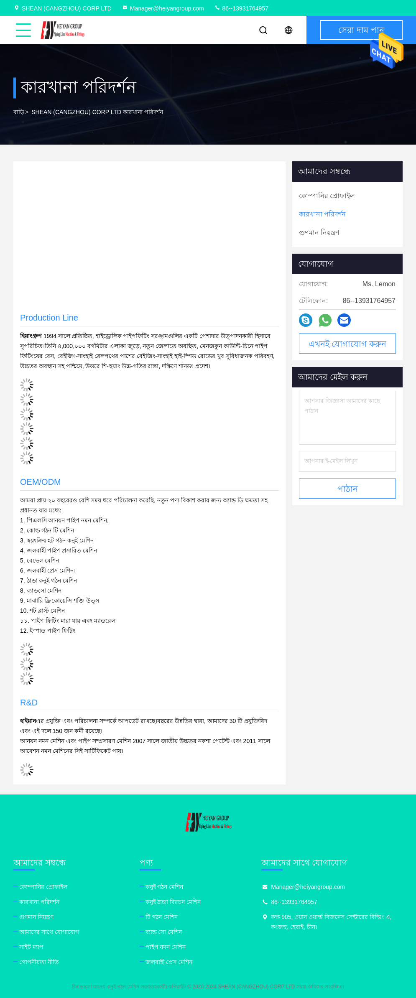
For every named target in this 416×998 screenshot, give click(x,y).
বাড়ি (18, 112)
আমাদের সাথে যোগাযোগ (49, 932)
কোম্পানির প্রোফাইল (43, 886)
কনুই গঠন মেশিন (164, 886)
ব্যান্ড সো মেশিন (163, 932)
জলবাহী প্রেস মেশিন (169, 962)
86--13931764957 (241, 8)
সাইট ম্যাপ (31, 947)
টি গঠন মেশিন (161, 917)
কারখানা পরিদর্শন (39, 902)
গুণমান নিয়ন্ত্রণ (36, 917)
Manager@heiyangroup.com (163, 8)
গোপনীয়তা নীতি (39, 962)
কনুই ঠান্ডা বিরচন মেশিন (173, 902)
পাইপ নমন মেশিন (165, 947)
